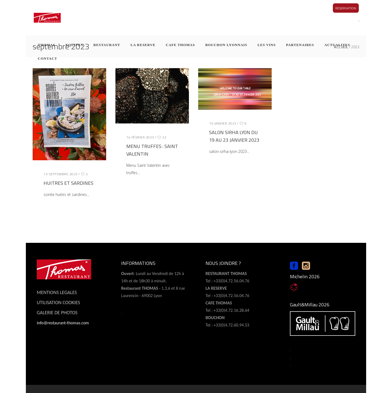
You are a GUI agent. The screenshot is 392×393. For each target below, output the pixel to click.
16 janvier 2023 (222, 123)
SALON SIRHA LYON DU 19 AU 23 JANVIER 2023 (234, 136)
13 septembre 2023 (61, 174)
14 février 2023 (140, 137)
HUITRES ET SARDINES (68, 183)
